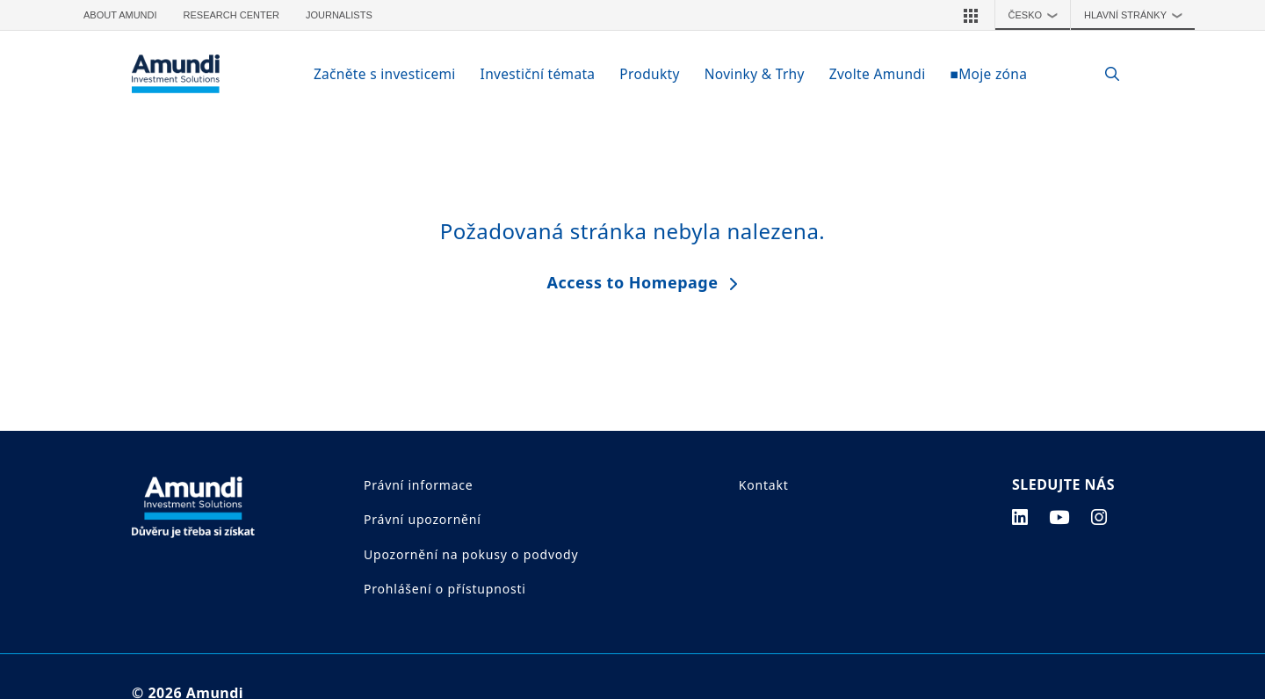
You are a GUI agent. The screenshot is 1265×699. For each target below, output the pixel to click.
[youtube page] (1059, 517)
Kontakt (764, 485)
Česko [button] (1037, 15)
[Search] (1103, 74)
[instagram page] (1099, 517)
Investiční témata (538, 74)
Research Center (231, 15)
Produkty (649, 74)
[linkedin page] (1020, 517)
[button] (970, 15)
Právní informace (418, 485)
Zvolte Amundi (877, 74)
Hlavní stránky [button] (1137, 15)
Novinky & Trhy (755, 74)
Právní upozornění (422, 519)
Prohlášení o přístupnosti (445, 588)
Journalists (339, 15)
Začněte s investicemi (385, 74)
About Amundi (120, 15)
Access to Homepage (633, 282)
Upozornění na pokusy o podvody (471, 554)
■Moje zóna (988, 74)
